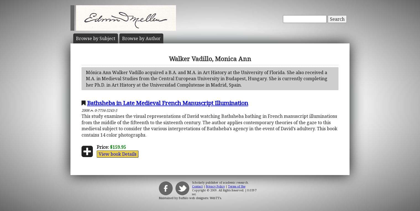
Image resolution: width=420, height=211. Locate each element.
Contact (197, 186)
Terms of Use (236, 186)
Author (141, 38)
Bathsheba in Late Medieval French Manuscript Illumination (167, 103)
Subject (95, 38)
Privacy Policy (215, 186)
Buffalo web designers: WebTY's (200, 198)
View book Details (117, 154)
